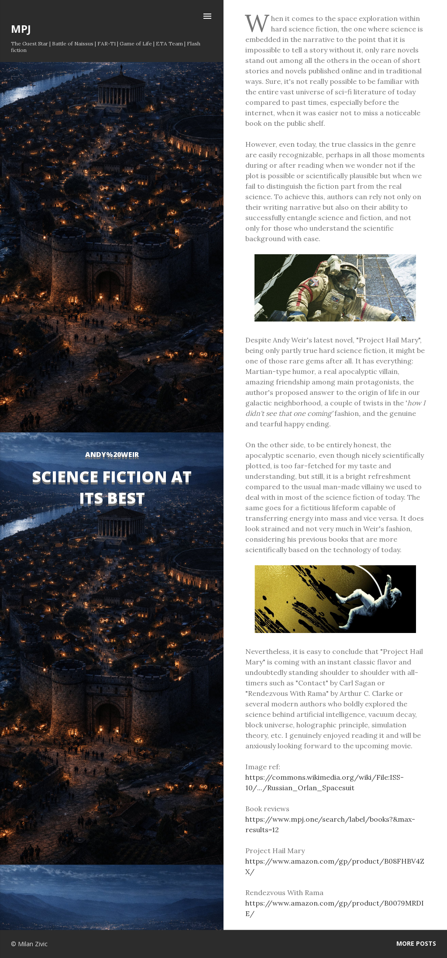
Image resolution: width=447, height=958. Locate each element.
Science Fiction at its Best (112, 487)
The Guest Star (29, 43)
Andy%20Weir (112, 454)
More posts (416, 943)
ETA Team (169, 43)
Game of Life (136, 43)
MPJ (21, 28)
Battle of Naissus (72, 43)
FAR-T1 (106, 43)
